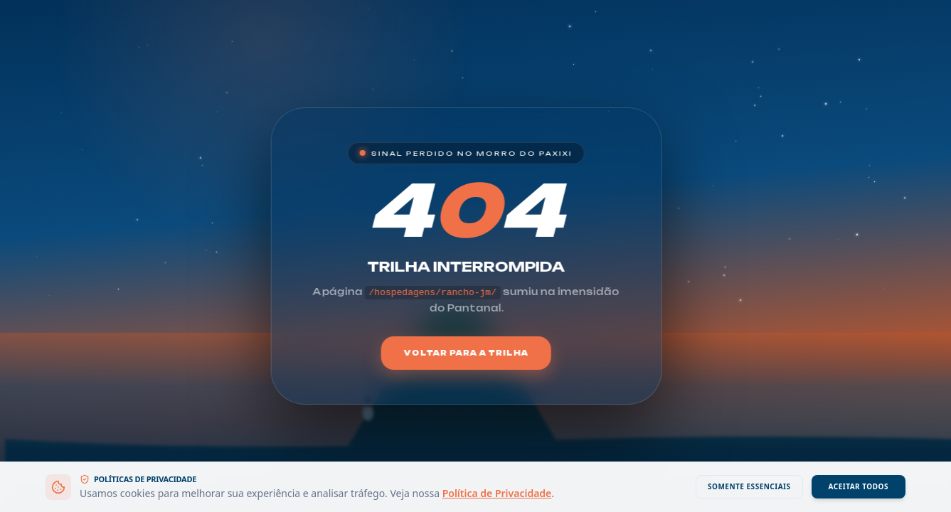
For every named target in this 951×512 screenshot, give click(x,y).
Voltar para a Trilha (466, 352)
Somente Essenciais (749, 486)
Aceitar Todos (859, 486)
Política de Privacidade (497, 493)
